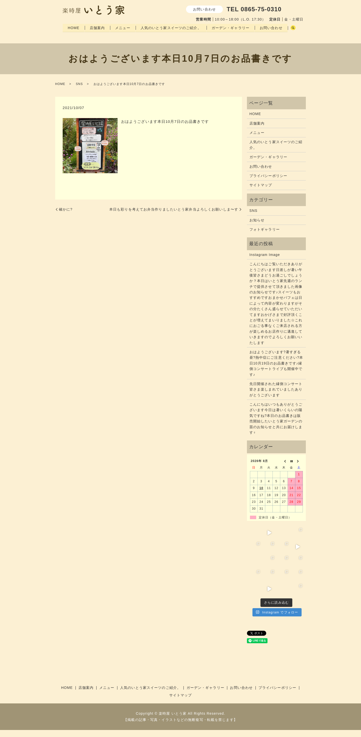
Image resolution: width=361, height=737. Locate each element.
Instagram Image (264, 262)
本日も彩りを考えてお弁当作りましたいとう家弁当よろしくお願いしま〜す (173, 216)
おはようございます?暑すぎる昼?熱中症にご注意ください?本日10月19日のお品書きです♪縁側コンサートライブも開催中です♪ (276, 370)
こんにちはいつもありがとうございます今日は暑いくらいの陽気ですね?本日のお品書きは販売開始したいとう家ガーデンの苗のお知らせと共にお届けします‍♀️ (276, 425)
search (68, 35)
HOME (73, 27)
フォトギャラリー (264, 236)
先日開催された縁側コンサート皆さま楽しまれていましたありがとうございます (276, 396)
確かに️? (65, 216)
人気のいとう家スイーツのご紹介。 (172, 27)
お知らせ (256, 227)
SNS (79, 91)
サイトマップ (260, 192)
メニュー (123, 27)
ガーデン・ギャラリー (233, 27)
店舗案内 (98, 27)
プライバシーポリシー (268, 183)
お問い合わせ (273, 27)
